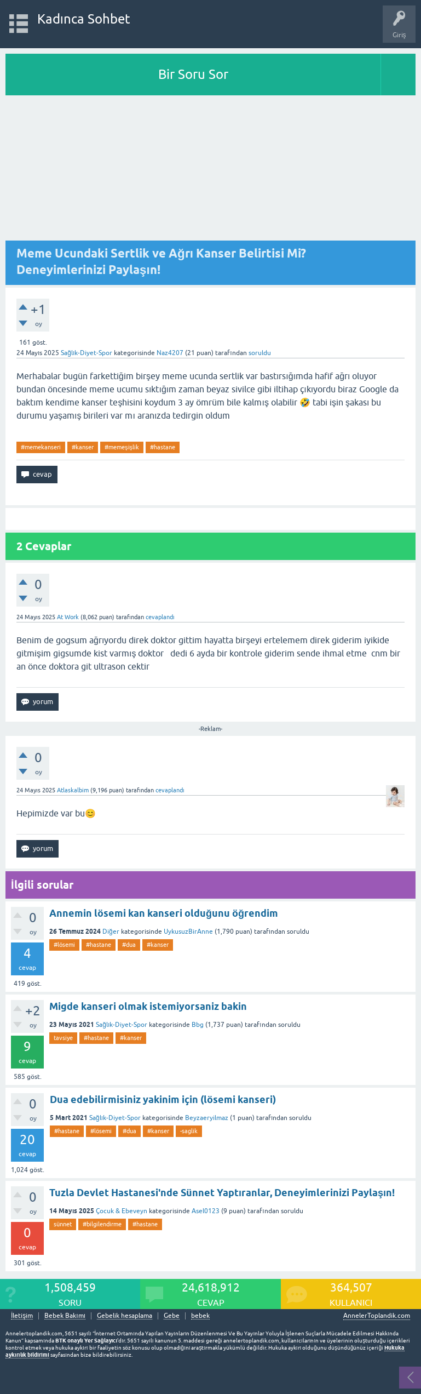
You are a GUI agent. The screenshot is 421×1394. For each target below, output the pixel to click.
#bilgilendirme (102, 1224)
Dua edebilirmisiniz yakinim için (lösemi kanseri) (163, 1099)
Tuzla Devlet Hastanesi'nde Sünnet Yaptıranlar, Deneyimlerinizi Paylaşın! (222, 1192)
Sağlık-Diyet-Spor (86, 353)
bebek (200, 1315)
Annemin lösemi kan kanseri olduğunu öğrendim (163, 913)
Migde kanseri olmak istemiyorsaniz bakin (148, 1006)
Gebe (172, 1315)
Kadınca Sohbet (84, 19)
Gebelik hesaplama (124, 1315)
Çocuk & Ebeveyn (121, 1211)
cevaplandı (160, 617)
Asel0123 (206, 1211)
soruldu (260, 353)
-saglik (189, 1131)
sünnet (63, 1224)
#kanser (83, 447)
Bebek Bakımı (64, 1315)
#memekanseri (41, 447)
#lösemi (64, 944)
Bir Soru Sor (193, 74)
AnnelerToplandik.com (376, 1315)
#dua (129, 944)
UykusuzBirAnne (188, 931)
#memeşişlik (122, 447)
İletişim (22, 1315)
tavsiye (63, 1038)
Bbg (198, 1025)
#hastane (162, 447)
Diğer (110, 931)
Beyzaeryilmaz (206, 1118)
